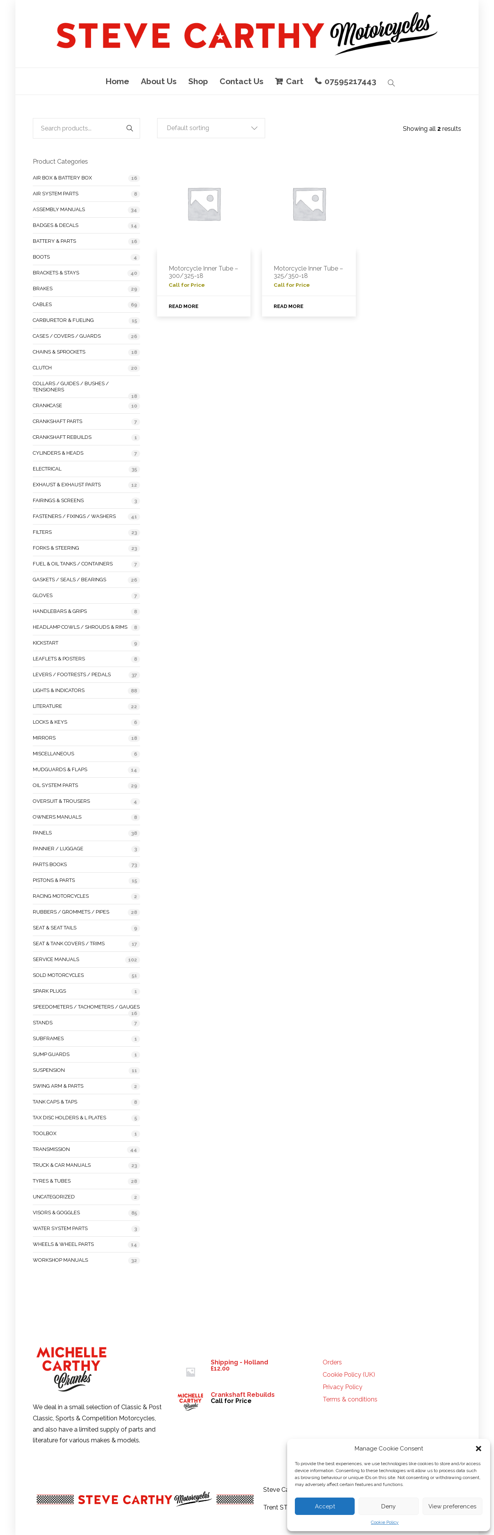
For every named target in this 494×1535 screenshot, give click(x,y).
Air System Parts (55, 193)
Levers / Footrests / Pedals (72, 674)
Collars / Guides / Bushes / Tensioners (71, 387)
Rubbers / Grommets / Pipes (71, 912)
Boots (41, 257)
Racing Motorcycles (61, 896)
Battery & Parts (54, 241)
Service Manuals (56, 959)
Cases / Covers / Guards (67, 336)
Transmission (51, 1149)
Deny (388, 1506)
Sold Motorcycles (58, 975)
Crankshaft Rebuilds (62, 437)
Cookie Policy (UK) (349, 1375)
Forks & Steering (56, 548)
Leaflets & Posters (59, 659)
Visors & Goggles (56, 1212)
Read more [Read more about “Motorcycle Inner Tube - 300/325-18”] (183, 306)
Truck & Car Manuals (62, 1165)
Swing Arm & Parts (58, 1086)
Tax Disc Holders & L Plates (69, 1117)
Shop (198, 81)
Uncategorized (54, 1197)
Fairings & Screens (58, 500)
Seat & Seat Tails (54, 928)
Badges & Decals (55, 225)
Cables (42, 304)
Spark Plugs (49, 991)
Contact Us (242, 81)
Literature (47, 706)
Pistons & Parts (54, 880)
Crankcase (47, 405)
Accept (325, 1506)
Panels (42, 833)
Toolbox (44, 1133)
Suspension (49, 1070)
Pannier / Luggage (58, 848)
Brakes (42, 288)
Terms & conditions (350, 1399)
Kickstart (45, 643)
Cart (294, 81)
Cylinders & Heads (58, 453)
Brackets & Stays (56, 273)
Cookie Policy (385, 1522)
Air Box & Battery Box (62, 178)
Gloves (42, 595)
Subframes (48, 1038)
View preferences (452, 1506)
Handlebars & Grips (60, 611)
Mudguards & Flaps (60, 769)
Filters (42, 532)
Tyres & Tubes (52, 1181)
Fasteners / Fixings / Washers (74, 516)
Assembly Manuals (59, 209)
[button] (478, 1448)
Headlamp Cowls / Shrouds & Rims (80, 627)
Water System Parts (60, 1228)
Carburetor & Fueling (63, 320)
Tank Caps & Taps (55, 1102)
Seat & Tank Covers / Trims (69, 943)
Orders (332, 1362)
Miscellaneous (53, 753)
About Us (159, 81)
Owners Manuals (57, 817)
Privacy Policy (342, 1387)
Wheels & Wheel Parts (63, 1244)
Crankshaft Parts (57, 421)
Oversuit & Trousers (61, 801)
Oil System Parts (55, 785)
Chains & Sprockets (59, 352)
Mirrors (44, 738)
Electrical (47, 469)
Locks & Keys (50, 722)
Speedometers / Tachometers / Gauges (86, 1007)
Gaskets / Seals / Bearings (69, 579)
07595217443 (350, 81)
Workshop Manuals (60, 1260)
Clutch (42, 368)
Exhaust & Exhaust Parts (67, 484)
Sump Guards (51, 1054)
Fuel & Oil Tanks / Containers (73, 564)
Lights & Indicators (59, 690)
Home (117, 81)
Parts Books (50, 864)
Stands (42, 1023)
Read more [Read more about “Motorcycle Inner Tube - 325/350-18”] (288, 306)
